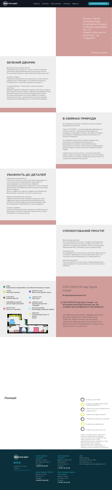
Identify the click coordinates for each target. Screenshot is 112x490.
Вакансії (75, 4)
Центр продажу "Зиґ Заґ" (45, 472)
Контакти (67, 4)
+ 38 (37, 466)
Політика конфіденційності (22, 470)
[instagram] (17, 463)
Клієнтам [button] (45, 4)
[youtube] (19, 463)
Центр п (60, 472)
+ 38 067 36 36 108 (63, 468)
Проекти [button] (37, 4)
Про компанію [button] (56, 4)
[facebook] (15, 463)
